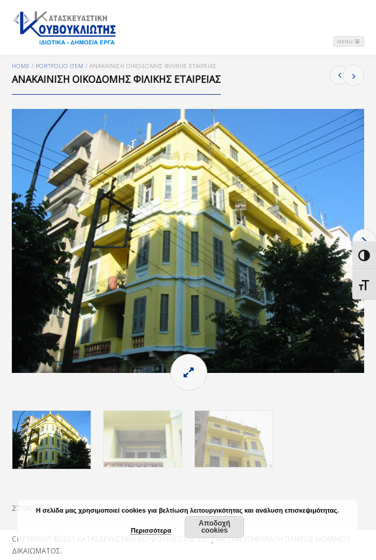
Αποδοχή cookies (214, 527)
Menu (348, 41)
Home (21, 66)
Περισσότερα (151, 530)
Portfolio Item (59, 66)
